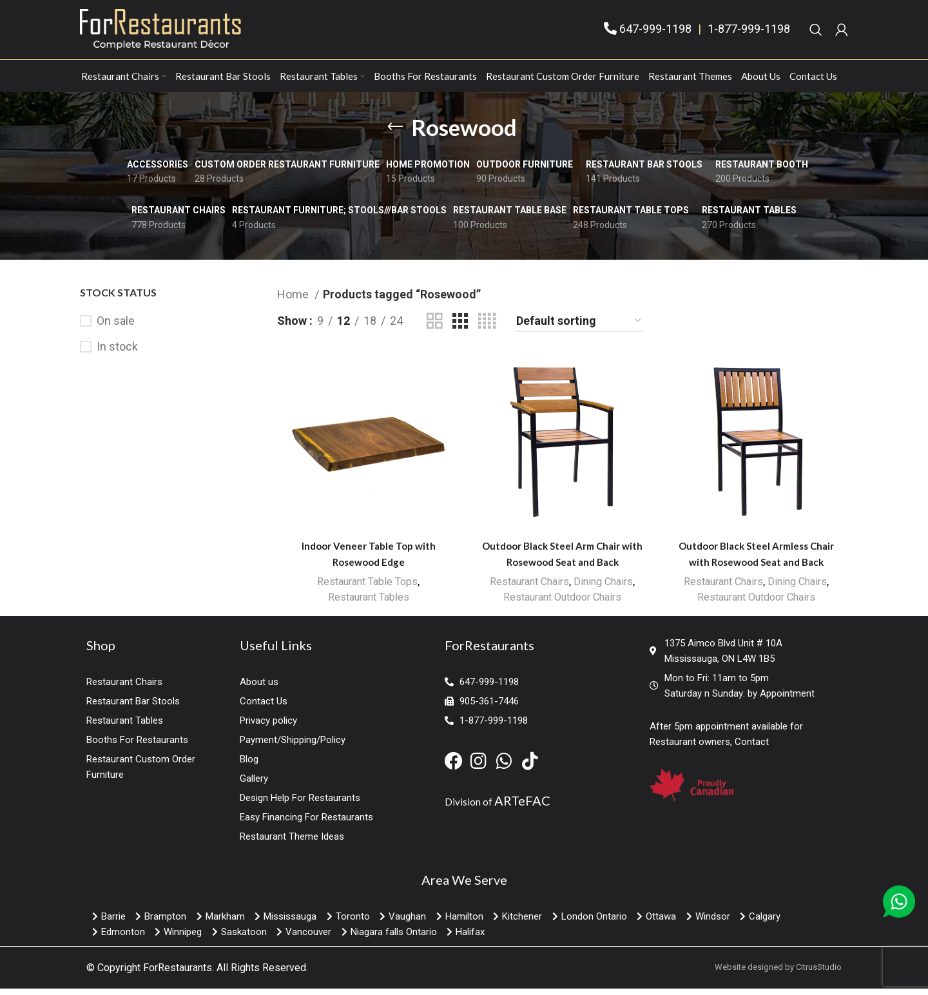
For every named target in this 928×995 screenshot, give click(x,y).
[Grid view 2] (434, 329)
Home (294, 302)
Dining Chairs (607, 589)
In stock (117, 355)
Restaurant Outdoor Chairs (562, 605)
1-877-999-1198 (749, 33)
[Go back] (395, 135)
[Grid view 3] (460, 329)
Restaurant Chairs (527, 589)
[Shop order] (579, 329)
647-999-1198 (655, 33)
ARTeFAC (522, 807)
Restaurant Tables (367, 605)
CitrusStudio (819, 973)
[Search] (816, 33)
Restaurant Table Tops (367, 589)
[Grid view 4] (487, 329)
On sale (116, 329)
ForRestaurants (177, 974)
